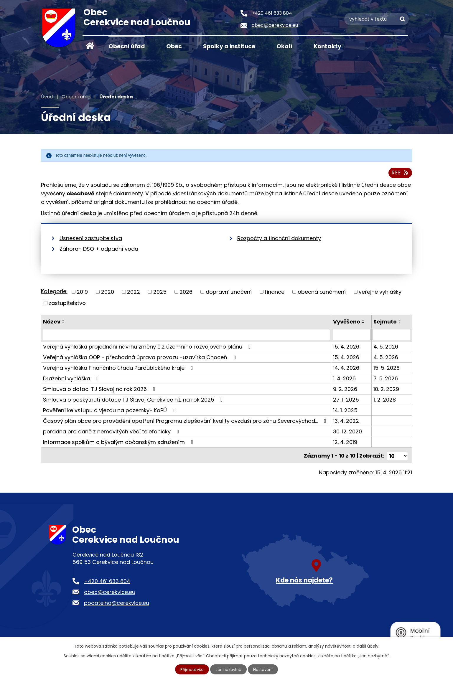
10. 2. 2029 (386, 391)
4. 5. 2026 (386, 348)
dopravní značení (229, 294)
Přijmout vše (190, 669)
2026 (185, 294)
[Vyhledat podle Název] (186, 336)
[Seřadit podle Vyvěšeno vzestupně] (363, 322)
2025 (160, 294)
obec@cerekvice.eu (109, 592)
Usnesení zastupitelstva (91, 240)
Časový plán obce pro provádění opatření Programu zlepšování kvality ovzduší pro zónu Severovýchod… (186, 423)
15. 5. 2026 (387, 370)
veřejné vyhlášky (380, 294)
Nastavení (265, 669)
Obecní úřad (126, 46)
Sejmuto (385, 323)
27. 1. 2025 (346, 401)
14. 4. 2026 (346, 370)
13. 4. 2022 (346, 423)
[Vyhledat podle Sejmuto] (392, 336)
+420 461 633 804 (107, 581)
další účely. (368, 645)
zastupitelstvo (67, 305)
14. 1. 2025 (345, 412)
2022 (133, 294)
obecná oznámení (322, 294)
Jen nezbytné (229, 669)
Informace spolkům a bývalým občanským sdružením (119, 444)
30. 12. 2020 (347, 433)
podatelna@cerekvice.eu (116, 604)
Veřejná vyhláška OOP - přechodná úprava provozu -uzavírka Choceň (140, 359)
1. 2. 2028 (385, 401)
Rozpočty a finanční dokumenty (279, 240)
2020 (107, 294)
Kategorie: (54, 293)
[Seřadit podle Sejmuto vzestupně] (400, 322)
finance (274, 294)
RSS (399, 175)
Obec (174, 46)
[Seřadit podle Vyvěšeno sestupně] (363, 325)
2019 (82, 294)
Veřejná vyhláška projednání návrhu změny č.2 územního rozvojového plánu (148, 348)
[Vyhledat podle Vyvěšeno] (351, 336)
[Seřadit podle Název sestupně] (63, 325)
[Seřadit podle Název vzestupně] (63, 322)
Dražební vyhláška (72, 380)
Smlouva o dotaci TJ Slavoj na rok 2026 (100, 391)
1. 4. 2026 (344, 380)
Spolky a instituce (229, 46)
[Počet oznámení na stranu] (397, 456)
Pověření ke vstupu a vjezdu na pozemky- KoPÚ (110, 412)
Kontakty (327, 46)
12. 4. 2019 (345, 444)
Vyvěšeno (346, 323)
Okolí (284, 46)
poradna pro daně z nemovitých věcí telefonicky (112, 433)
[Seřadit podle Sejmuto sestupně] (400, 325)
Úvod (90, 46)
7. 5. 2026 (386, 380)
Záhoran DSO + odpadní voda (99, 251)
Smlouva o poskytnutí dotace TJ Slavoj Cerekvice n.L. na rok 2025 (134, 401)
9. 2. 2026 (345, 391)
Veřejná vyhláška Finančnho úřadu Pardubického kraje (119, 370)
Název (51, 323)
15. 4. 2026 (346, 348)
